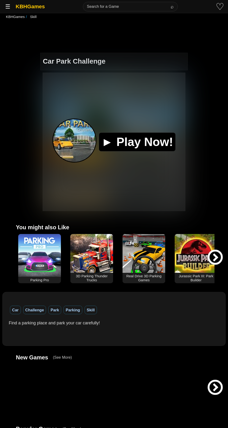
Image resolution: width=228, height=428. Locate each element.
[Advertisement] (114, 36)
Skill (91, 310)
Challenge (34, 310)
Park (54, 310)
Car (15, 310)
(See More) (62, 357)
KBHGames (30, 6)
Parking (73, 310)
